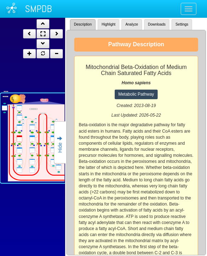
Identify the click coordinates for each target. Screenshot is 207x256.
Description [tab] (83, 24)
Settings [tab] (181, 24)
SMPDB (38, 8)
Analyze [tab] (131, 24)
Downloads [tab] (156, 24)
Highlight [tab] (108, 24)
